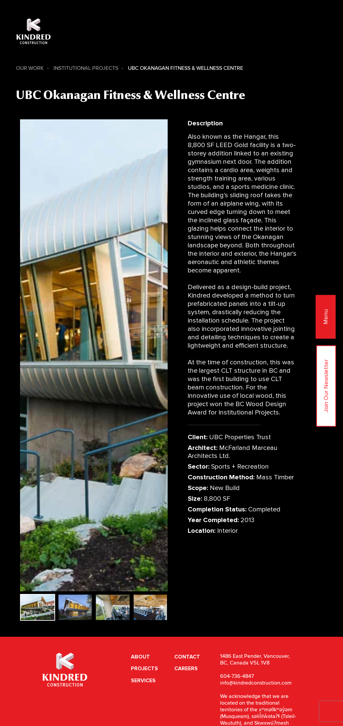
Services (143, 680)
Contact (187, 656)
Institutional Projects (85, 68)
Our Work (30, 68)
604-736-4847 (237, 676)
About (140, 656)
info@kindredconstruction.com (256, 683)
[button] (159, 607)
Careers (186, 668)
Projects (144, 668)
